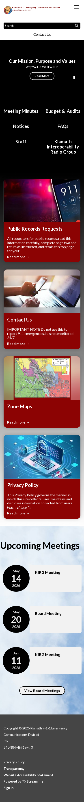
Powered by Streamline (23, 781)
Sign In (9, 788)
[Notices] (21, 124)
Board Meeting (48, 613)
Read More (42, 76)
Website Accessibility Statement (28, 775)
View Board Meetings (42, 690)
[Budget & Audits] (63, 109)
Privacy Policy (14, 762)
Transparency (14, 769)
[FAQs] (63, 124)
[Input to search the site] (42, 26)
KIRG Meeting (47, 572)
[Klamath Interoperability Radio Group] (63, 145)
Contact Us (42, 34)
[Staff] (21, 139)
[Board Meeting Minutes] (21, 109)
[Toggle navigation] (76, 7)
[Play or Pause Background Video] (74, 77)
